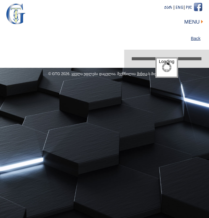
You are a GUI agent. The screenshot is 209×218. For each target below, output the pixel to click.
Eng (180, 7)
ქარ (168, 7)
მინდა (142, 74)
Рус (189, 7)
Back (196, 38)
